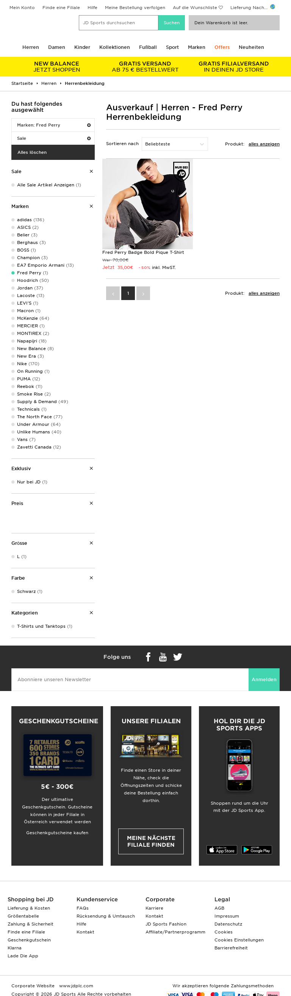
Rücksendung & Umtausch (106, 916)
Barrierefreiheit (231, 948)
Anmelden (264, 679)
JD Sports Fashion (166, 924)
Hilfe (92, 7)
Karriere (154, 908)
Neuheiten (251, 47)
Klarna (15, 948)
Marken (196, 47)
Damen (56, 47)
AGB (219, 908)
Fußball (148, 47)
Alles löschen (32, 152)
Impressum (226, 916)
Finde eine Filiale (61, 7)
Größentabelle (23, 916)
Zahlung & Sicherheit (30, 924)
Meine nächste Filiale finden (151, 841)
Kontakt (85, 932)
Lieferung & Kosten (29, 908)
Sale (54, 138)
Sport (172, 47)
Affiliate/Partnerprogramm (175, 932)
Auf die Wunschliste (195, 7)
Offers (222, 47)
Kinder (82, 47)
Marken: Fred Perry (54, 125)
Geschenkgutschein (29, 940)
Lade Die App (23, 955)
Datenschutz (228, 924)
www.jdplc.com (75, 985)
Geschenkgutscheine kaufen (57, 832)
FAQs (83, 908)
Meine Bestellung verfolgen (135, 7)
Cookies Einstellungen (239, 940)
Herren (30, 47)
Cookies (223, 932)
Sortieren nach (122, 143)
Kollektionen (114, 47)
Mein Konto (22, 7)
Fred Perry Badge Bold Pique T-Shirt (143, 252)
